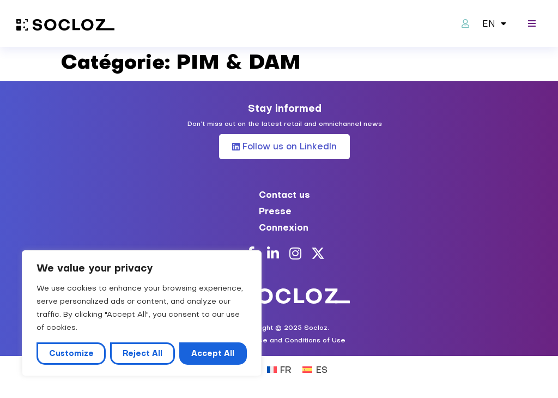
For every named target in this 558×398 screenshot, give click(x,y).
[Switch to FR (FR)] (279, 368)
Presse (275, 211)
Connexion (283, 227)
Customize (71, 353)
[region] (142, 313)
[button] (532, 23)
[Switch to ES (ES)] (314, 368)
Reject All (142, 353)
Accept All (212, 353)
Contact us (284, 195)
